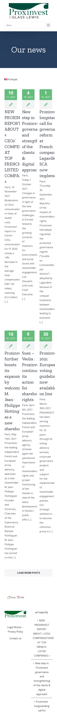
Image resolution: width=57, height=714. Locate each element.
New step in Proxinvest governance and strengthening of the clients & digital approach (35, 141)
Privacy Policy (15, 631)
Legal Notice (14, 627)
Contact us (15, 638)
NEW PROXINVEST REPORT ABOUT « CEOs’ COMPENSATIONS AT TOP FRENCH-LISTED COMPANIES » (42, 638)
